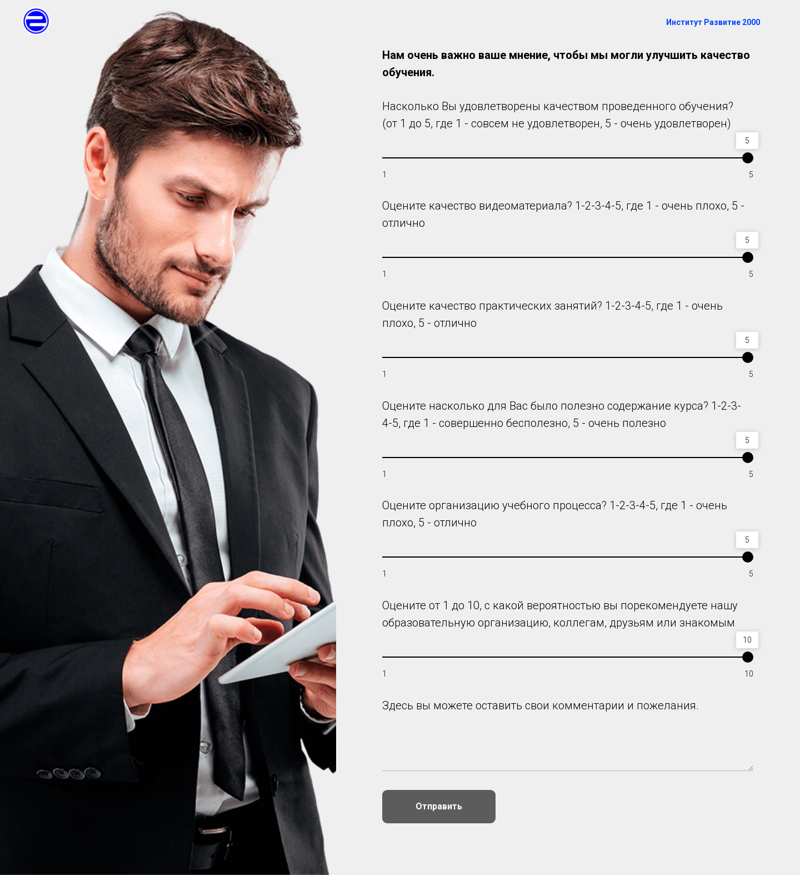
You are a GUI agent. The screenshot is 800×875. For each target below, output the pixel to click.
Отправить (439, 806)
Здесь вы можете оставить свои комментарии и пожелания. (540, 705)
